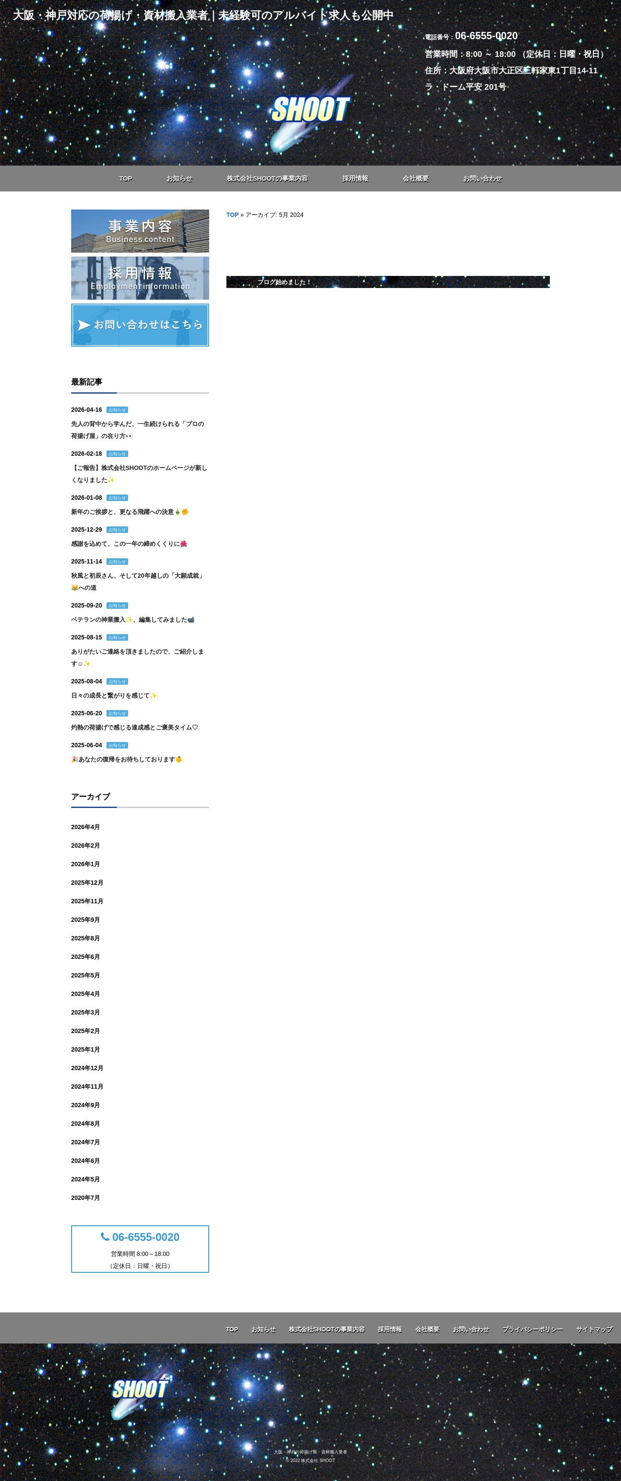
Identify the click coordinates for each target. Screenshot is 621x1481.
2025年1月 (85, 1049)
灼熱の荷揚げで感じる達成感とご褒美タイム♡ (134, 727)
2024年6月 (85, 1160)
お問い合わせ (471, 1329)
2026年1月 (85, 864)
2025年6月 (85, 956)
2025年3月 (85, 1012)
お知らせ (117, 409)
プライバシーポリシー (532, 1329)
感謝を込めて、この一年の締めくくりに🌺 (129, 543)
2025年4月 (85, 993)
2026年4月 (85, 826)
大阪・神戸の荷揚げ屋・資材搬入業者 (310, 1452)
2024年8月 (85, 1123)
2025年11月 (87, 901)
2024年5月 (85, 1179)
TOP (232, 214)
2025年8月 (85, 938)
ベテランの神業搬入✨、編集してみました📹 (132, 619)
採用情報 (390, 1329)
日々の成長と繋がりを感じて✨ (114, 695)
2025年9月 (85, 919)
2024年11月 (87, 1086)
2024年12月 (87, 1068)
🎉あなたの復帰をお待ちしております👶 (126, 759)
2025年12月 (87, 882)
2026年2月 (85, 845)
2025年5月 (85, 975)
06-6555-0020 (140, 1237)
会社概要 (427, 1329)
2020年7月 (85, 1197)
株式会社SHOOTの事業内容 (327, 1329)
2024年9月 (85, 1105)
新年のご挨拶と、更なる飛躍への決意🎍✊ (129, 511)
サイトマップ (594, 1329)
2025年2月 (85, 1030)
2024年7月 (85, 1142)
